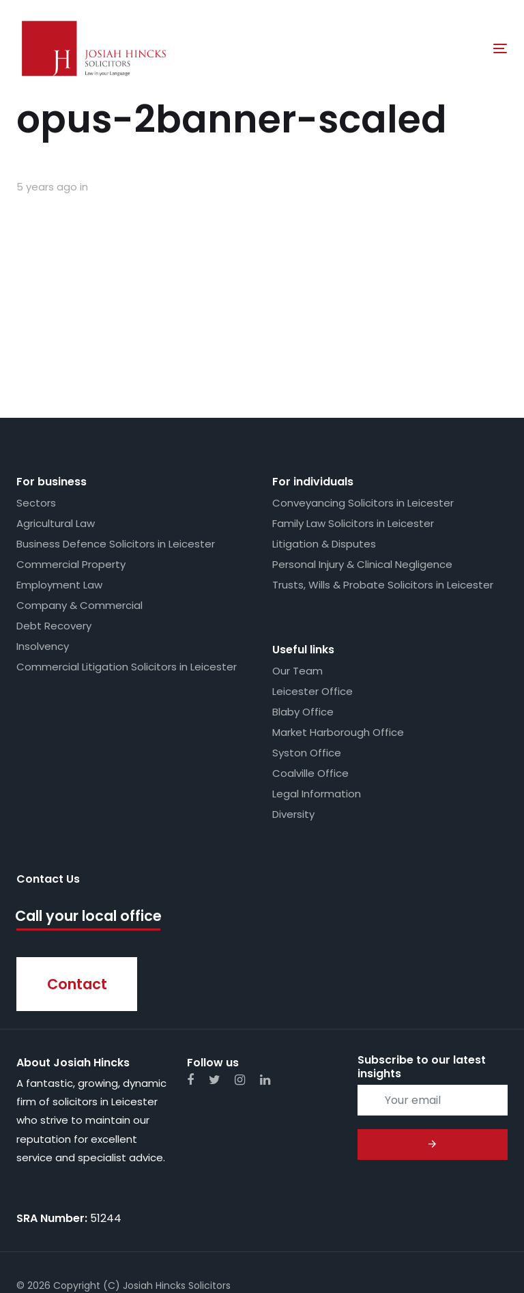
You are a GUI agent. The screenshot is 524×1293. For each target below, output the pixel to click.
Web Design (44, 1237)
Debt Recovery (53, 536)
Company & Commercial (79, 516)
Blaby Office (303, 622)
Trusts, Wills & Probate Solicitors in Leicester (382, 495)
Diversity (293, 724)
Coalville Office (310, 684)
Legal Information (316, 704)
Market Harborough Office (338, 643)
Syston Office (306, 663)
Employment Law (59, 495)
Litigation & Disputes (324, 454)
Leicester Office (312, 602)
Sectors (36, 413)
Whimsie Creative (132, 1237)
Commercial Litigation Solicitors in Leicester (126, 577)
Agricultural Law (55, 434)
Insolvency (42, 557)
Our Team (297, 581)
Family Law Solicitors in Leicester (353, 434)
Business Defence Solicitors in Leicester (115, 454)
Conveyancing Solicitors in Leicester (363, 413)
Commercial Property (71, 475)
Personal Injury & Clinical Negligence (362, 475)
